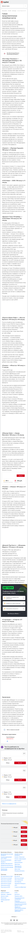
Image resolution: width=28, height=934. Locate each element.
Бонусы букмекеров (6, 860)
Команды (14, 10)
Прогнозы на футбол (6, 880)
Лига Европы (18, 881)
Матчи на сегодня (19, 878)
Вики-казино (18, 860)
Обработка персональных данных (20, 907)
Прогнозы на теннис (6, 883)
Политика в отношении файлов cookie (20, 904)
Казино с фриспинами (20, 858)
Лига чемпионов (19, 880)
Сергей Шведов (10, 737)
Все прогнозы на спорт (7, 876)
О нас (16, 892)
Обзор (7, 763)
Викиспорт (4, 10)
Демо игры (17, 869)
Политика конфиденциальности (20, 901)
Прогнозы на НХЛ (5, 887)
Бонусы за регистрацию (7, 867)
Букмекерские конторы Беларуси (7, 854)
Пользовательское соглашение (19, 898)
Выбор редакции (5, 899)
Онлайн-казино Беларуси (18, 854)
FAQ (2, 901)
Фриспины (17, 864)
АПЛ (16, 885)
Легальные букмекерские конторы (10, 823)
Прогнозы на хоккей (6, 881)
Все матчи (17, 876)
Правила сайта (18, 896)
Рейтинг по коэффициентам (9, 803)
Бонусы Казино (18, 862)
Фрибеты (3, 862)
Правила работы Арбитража (19, 910)
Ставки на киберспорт (20, 887)
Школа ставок (4, 896)
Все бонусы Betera (14, 613)
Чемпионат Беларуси (20, 883)
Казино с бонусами (19, 857)
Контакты (17, 894)
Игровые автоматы (19, 871)
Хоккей (9, 10)
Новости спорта (5, 892)
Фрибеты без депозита (6, 863)
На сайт (20, 763)
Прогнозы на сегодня (6, 878)
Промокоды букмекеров (4, 869)
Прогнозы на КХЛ (5, 885)
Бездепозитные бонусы (7, 865)
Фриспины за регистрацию (18, 866)
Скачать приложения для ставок (6, 857)
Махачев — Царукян (6, 894)
